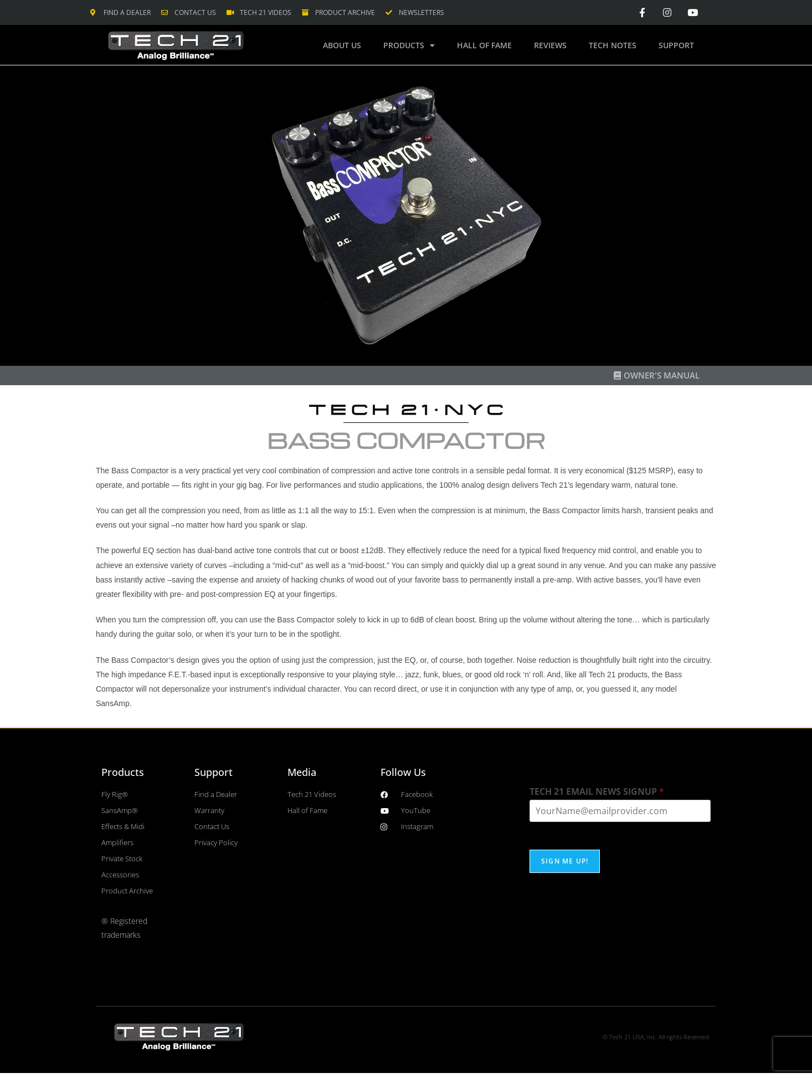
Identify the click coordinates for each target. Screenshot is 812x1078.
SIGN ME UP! (564, 861)
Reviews (550, 45)
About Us (342, 45)
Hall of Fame (484, 45)
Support (676, 45)
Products (409, 45)
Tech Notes (612, 45)
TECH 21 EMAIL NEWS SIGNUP (597, 792)
